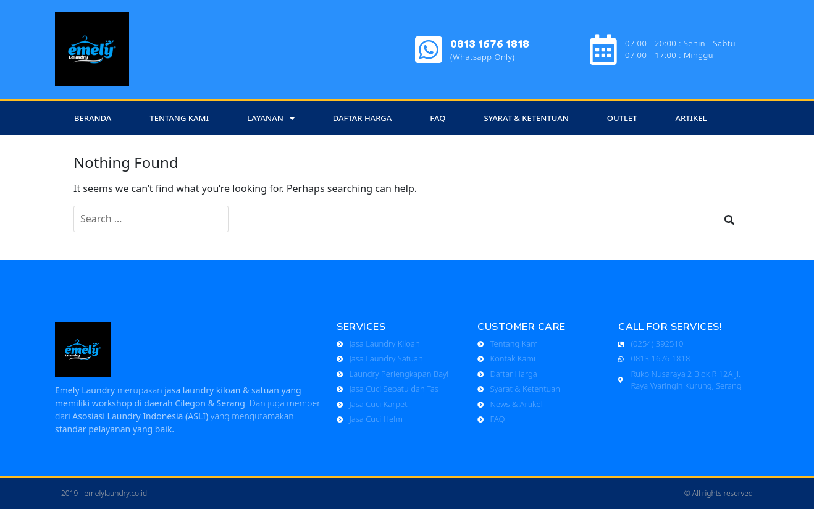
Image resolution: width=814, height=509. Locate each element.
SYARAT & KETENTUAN (526, 118)
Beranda (92, 118)
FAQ (437, 118)
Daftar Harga (362, 118)
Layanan (271, 118)
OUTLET (622, 118)
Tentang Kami (179, 118)
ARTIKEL (691, 118)
